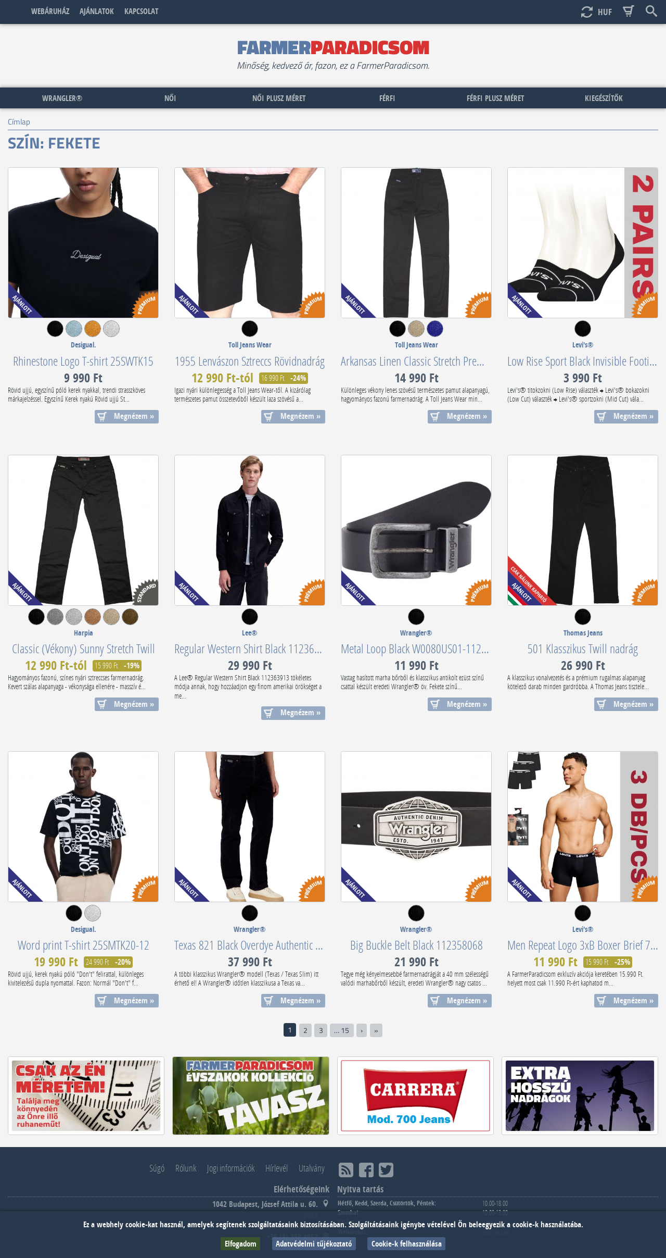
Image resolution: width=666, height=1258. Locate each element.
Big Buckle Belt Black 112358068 (416, 945)
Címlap (14, 11)
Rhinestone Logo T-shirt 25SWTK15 (83, 361)
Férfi (387, 98)
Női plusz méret (278, 98)
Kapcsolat (141, 11)
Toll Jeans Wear (250, 345)
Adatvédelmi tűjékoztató (314, 1243)
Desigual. (83, 345)
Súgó (156, 1168)
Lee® (250, 633)
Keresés (651, 11)
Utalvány (312, 1168)
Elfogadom (241, 1243)
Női (170, 98)
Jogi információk (230, 1168)
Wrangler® (62, 98)
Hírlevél (276, 1168)
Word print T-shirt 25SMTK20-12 (83, 945)
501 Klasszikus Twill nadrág (583, 648)
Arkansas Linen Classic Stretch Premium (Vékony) (439, 361)
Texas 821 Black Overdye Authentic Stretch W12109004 (284, 945)
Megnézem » (134, 415)
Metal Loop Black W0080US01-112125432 (427, 648)
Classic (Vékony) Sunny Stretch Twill (83, 648)
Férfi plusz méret (495, 98)
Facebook (366, 1170)
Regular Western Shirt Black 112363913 (254, 648)
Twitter (386, 1170)
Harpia (83, 633)
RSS (346, 1170)
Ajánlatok (97, 11)
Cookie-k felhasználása (407, 1243)
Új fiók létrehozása (564, 11)
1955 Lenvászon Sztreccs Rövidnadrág (250, 361)
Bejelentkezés (541, 11)
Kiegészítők (604, 98)
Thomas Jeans (583, 633)
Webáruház (50, 11)
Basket (628, 11)
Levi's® (583, 345)
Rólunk (185, 1168)
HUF (605, 12)
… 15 (341, 1030)
